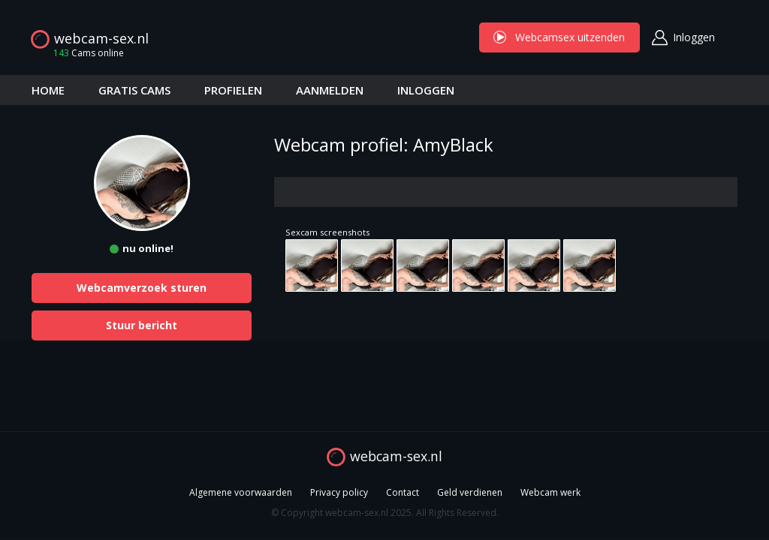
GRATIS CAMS (134, 90)
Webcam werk (550, 492)
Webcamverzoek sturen (142, 287)
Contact (402, 492)
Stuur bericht (141, 325)
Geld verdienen (469, 492)
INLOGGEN (425, 90)
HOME (48, 90)
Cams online (84, 52)
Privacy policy (339, 492)
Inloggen (694, 37)
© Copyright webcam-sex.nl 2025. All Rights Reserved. (385, 512)
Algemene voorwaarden (240, 492)
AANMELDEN (329, 90)
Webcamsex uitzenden (559, 37)
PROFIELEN (233, 90)
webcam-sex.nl (101, 38)
